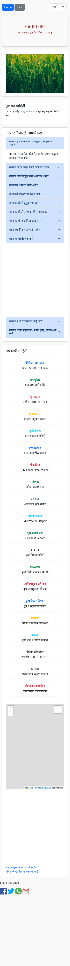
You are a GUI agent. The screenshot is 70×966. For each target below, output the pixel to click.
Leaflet (29, 788)
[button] (10, 708)
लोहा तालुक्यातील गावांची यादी (21, 867)
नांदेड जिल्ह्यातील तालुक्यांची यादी (22, 871)
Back (20, 7)
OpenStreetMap (44, 788)
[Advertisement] (35, 280)
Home (8, 7)
